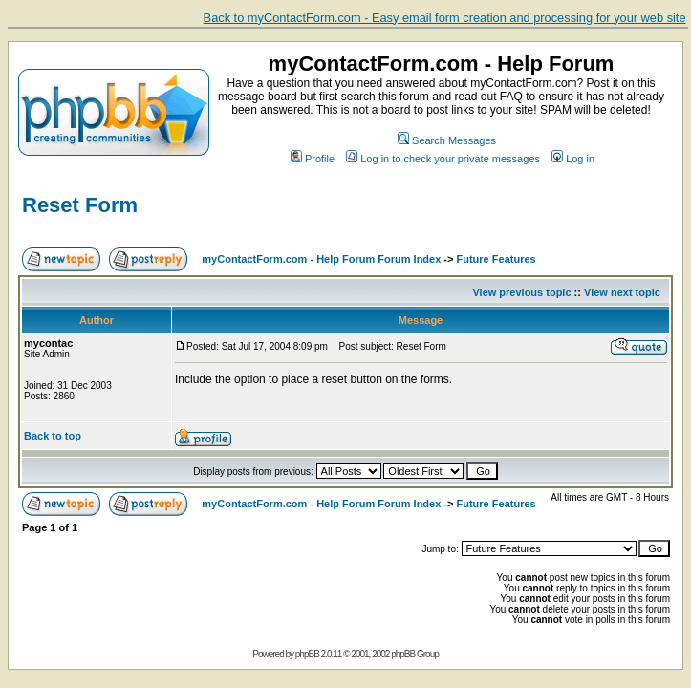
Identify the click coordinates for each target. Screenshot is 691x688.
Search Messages (447, 140)
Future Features (496, 259)
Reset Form (80, 205)
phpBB (307, 654)
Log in (572, 158)
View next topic (622, 292)
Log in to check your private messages (443, 158)
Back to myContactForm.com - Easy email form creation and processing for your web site (445, 18)
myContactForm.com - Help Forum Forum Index (321, 259)
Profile (313, 158)
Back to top (52, 435)
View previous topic (521, 292)
